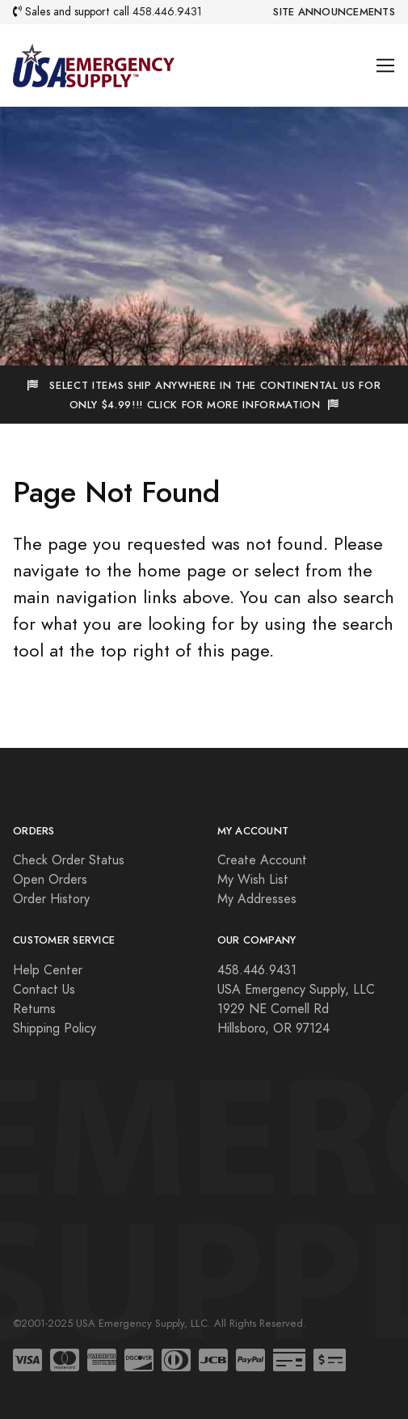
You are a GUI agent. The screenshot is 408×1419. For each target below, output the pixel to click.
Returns (34, 1009)
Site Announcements (334, 12)
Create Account (262, 860)
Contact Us (44, 990)
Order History (51, 899)
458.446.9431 (167, 11)
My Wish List (252, 880)
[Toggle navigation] (386, 66)
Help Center (47, 970)
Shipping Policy (54, 1028)
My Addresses (257, 899)
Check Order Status (68, 860)
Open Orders (50, 880)
